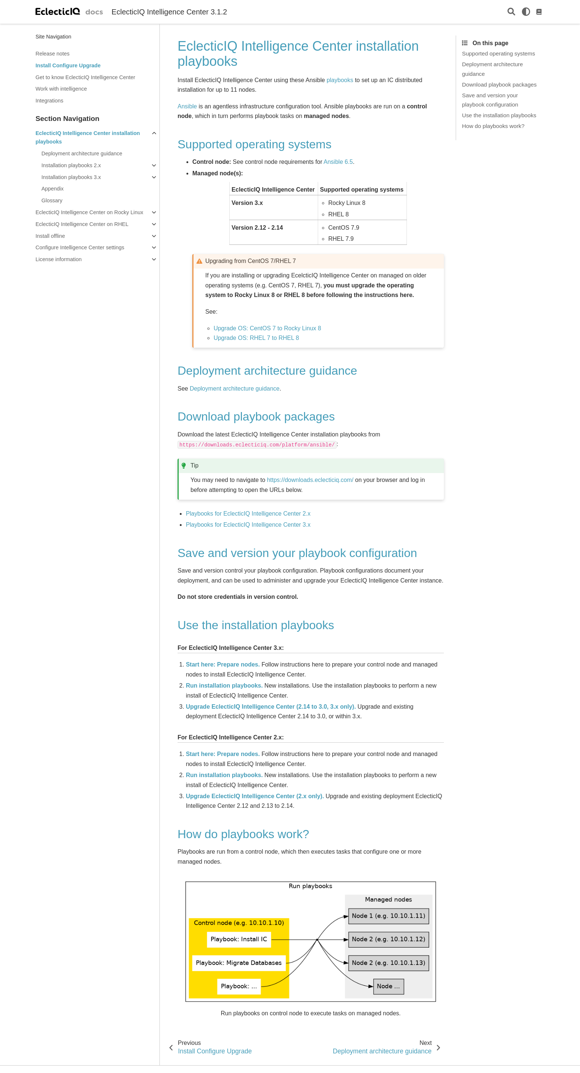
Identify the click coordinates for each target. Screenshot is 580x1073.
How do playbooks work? (493, 126)
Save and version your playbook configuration (490, 100)
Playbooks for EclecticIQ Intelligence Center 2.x (248, 513)
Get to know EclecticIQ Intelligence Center (85, 77)
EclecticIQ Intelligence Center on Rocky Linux (89, 212)
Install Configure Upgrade (68, 65)
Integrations (49, 101)
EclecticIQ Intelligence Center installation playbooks (88, 137)
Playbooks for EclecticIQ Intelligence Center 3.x (248, 525)
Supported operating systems (498, 53)
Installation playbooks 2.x (71, 165)
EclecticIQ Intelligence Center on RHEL (82, 224)
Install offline (50, 236)
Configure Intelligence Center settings (80, 247)
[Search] (511, 12)
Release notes (53, 54)
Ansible (187, 106)
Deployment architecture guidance (81, 153)
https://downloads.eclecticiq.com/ (310, 480)
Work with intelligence (61, 89)
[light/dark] (526, 11)
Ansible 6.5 (338, 162)
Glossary (52, 200)
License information (59, 259)
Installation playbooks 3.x (71, 177)
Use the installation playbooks (499, 115)
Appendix (52, 189)
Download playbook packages (499, 84)
